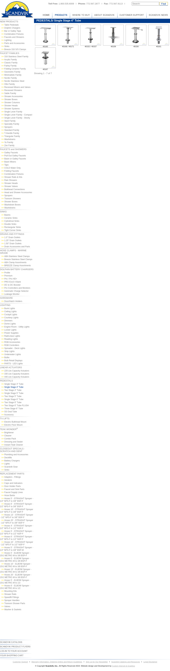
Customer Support (20, 662)
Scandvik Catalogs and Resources (125, 662)
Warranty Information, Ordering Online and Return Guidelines (56, 662)
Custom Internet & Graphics (123, 666)
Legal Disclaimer (150, 662)
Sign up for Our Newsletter (97, 662)
